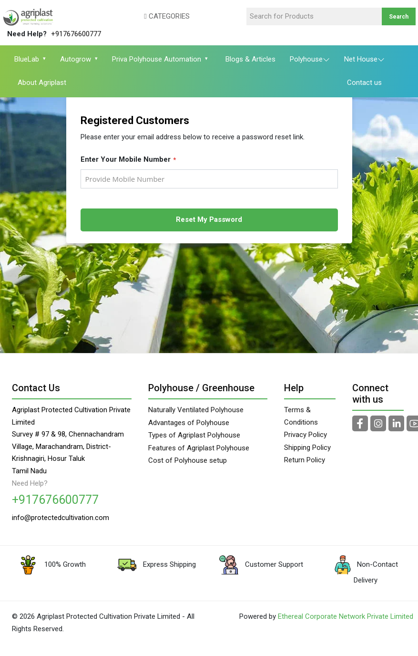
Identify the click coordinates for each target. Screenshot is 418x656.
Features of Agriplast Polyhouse (198, 448)
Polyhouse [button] (310, 60)
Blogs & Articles (250, 59)
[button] (153, 16)
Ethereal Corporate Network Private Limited (345, 623)
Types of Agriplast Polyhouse (194, 435)
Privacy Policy (305, 434)
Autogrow (77, 59)
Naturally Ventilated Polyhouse (196, 410)
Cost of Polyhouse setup (187, 460)
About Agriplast (42, 82)
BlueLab (28, 59)
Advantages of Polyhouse (188, 422)
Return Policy (304, 460)
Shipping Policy (307, 447)
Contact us (364, 82)
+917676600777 (76, 34)
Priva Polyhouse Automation (158, 59)
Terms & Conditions (301, 416)
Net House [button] (364, 60)
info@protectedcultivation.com (60, 521)
